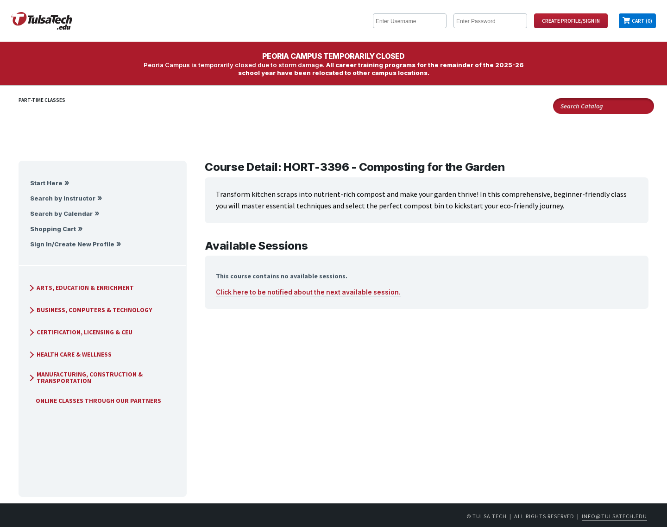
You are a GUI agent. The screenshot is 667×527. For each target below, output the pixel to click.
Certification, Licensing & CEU (79, 332)
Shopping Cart (53, 229)
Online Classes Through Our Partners (94, 401)
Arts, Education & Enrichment (80, 288)
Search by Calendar (61, 213)
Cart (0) (642, 21)
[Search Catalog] (603, 106)
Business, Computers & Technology (89, 310)
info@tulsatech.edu (614, 516)
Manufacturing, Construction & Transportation (85, 377)
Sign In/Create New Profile (72, 244)
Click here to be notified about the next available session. (308, 292)
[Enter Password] (490, 20)
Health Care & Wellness (69, 354)
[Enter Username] (410, 20)
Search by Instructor (62, 198)
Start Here (46, 183)
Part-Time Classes (42, 100)
